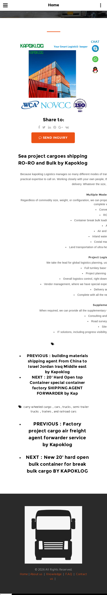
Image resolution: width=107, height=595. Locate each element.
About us (36, 574)
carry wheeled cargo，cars (42, 407)
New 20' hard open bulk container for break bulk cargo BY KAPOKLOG (58, 464)
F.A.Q (68, 574)
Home (24, 574)
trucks (66, 407)
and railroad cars (65, 411)
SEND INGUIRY (53, 137)
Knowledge (54, 574)
